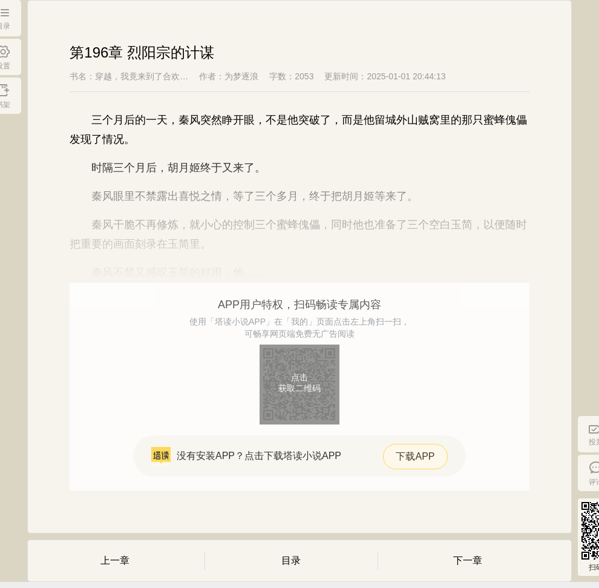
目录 (291, 560)
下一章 (467, 560)
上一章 (114, 560)
